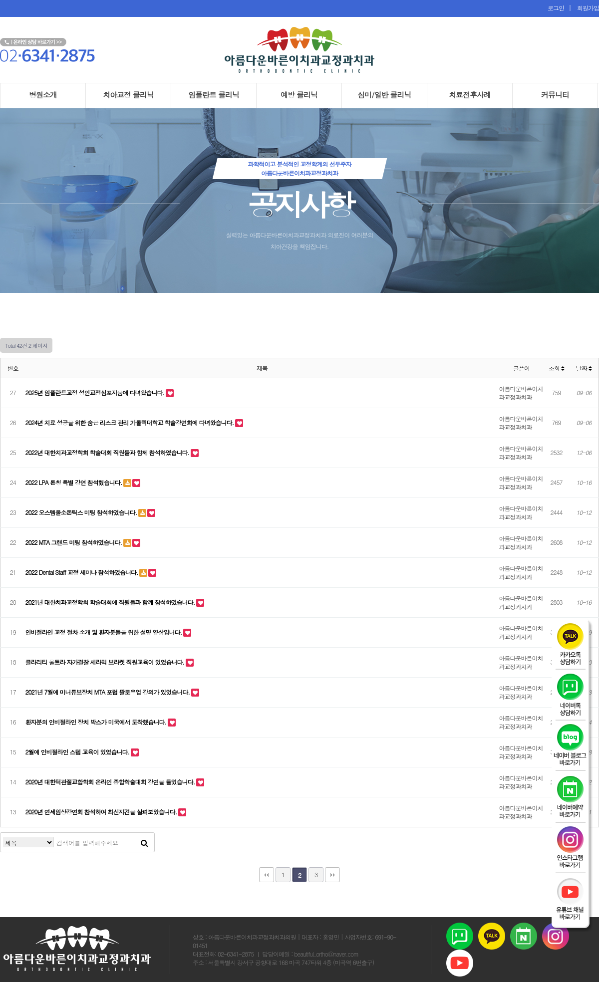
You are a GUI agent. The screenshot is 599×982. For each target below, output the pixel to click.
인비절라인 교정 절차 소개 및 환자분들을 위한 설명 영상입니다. (104, 632)
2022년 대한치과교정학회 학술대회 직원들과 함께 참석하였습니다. (108, 452)
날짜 (584, 368)
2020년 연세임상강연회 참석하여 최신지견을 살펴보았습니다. (102, 811)
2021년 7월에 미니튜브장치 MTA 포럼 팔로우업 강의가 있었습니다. (108, 692)
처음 (266, 874)
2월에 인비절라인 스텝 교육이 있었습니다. (78, 751)
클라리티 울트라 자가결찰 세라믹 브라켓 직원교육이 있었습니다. (105, 662)
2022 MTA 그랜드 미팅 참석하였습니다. (74, 542)
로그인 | (560, 7)
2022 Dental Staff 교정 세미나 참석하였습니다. (82, 572)
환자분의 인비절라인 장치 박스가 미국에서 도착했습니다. (96, 722)
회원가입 (586, 7)
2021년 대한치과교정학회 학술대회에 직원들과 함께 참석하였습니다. (111, 602)
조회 (556, 368)
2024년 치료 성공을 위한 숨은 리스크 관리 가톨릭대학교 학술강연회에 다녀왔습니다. (130, 422)
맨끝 (332, 874)
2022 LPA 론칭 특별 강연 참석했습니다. (74, 482)
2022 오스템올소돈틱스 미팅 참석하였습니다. (82, 512)
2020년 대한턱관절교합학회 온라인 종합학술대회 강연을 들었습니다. (111, 781)
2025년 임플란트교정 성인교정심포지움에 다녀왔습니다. (95, 392)
